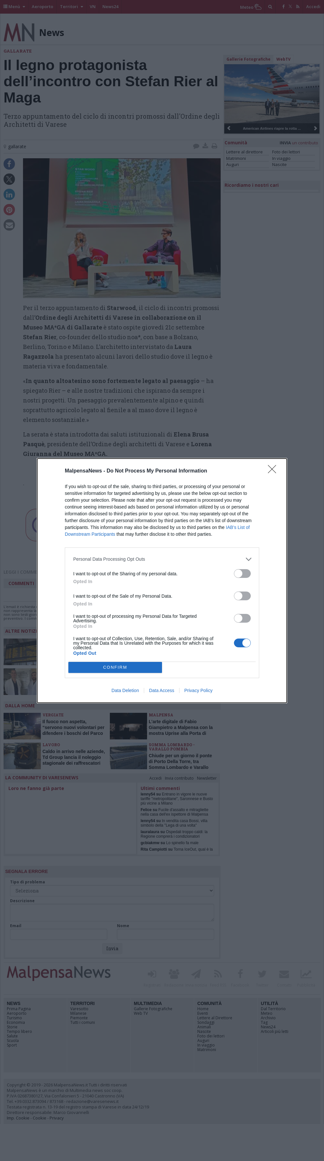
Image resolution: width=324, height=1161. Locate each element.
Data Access (161, 690)
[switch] (242, 573)
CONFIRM (115, 667)
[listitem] (162, 559)
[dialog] (162, 581)
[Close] (274, 471)
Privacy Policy (198, 690)
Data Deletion (125, 690)
